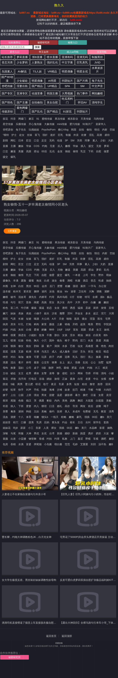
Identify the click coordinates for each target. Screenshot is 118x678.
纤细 (95, 373)
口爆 (23, 422)
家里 (44, 324)
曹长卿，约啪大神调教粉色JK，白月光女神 (26, 537)
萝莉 (106, 146)
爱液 (36, 329)
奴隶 (67, 389)
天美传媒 (86, 118)
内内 (57, 400)
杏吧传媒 (7, 86)
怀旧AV (82, 102)
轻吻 (79, 296)
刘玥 (93, 444)
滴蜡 (70, 280)
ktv (66, 291)
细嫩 (36, 417)
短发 (76, 384)
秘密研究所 (44, 42)
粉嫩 (67, 286)
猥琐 (44, 406)
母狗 (5, 367)
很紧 (13, 335)
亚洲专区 (22, 93)
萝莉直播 (22, 57)
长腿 (77, 280)
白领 (28, 329)
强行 (82, 356)
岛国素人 (7, 71)
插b (102, 296)
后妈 (46, 422)
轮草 (13, 389)
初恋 (49, 307)
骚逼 (41, 307)
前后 (90, 406)
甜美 (31, 422)
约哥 (51, 296)
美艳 (64, 400)
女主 (20, 373)
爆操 (33, 307)
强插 (87, 417)
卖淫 (108, 395)
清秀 (111, 411)
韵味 (36, 346)
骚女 (84, 318)
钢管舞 (32, 438)
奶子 (51, 356)
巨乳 (60, 134)
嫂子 (5, 395)
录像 (106, 356)
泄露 (5, 362)
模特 (5, 258)
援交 (91, 146)
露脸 (23, 280)
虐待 (107, 134)
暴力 (77, 395)
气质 (13, 318)
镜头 (59, 340)
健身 (28, 356)
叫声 (28, 389)
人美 (46, 427)
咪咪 (5, 335)
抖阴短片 (67, 80)
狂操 (20, 340)
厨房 (95, 307)
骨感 (41, 438)
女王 (99, 329)
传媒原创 (7, 111)
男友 (44, 395)
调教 (99, 291)
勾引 (13, 302)
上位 (13, 395)
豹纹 (49, 400)
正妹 (64, 378)
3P (66, 140)
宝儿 (5, 340)
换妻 (13, 367)
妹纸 (106, 329)
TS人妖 (37, 71)
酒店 (85, 280)
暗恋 (106, 351)
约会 (64, 422)
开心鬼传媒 (35, 124)
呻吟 (51, 329)
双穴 (20, 302)
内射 (104, 129)
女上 (62, 362)
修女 (20, 346)
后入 (60, 146)
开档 (75, 324)
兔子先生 (97, 80)
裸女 (53, 427)
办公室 (102, 286)
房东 (13, 324)
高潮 (99, 134)
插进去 (22, 335)
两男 (20, 384)
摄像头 (7, 280)
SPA (67, 86)
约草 (57, 438)
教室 (103, 411)
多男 (69, 384)
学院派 (107, 324)
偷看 (62, 280)
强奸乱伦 (52, 62)
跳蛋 (82, 433)
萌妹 (108, 275)
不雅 (49, 335)
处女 (21, 134)
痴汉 (28, 400)
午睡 (98, 389)
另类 (79, 140)
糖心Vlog (63, 129)
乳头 (75, 356)
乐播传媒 (21, 124)
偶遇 (41, 400)
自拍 (81, 129)
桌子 (36, 367)
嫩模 (67, 146)
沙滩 (59, 389)
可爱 (36, 356)
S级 (43, 367)
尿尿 (23, 427)
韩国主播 (52, 93)
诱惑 (72, 307)
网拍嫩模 (97, 93)
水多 (64, 346)
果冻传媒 (60, 118)
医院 (5, 318)
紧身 (72, 378)
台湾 (51, 433)
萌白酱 (58, 444)
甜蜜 (51, 395)
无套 (52, 146)
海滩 (51, 389)
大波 (106, 433)
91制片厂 (87, 124)
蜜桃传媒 (47, 118)
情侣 (97, 129)
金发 (60, 151)
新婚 (59, 433)
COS (36, 146)
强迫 (36, 395)
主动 (5, 373)
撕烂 (85, 395)
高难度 (89, 346)
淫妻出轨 (22, 86)
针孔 (20, 324)
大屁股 (89, 400)
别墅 (101, 362)
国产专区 (7, 93)
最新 (36, 362)
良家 (38, 427)
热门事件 (82, 93)
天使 (61, 318)
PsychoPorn (48, 129)
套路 (106, 422)
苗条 (28, 302)
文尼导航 (102, 52)
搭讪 (36, 151)
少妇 (102, 140)
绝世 (5, 356)
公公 (93, 362)
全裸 (95, 296)
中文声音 (97, 86)
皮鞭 (98, 406)
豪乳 (79, 417)
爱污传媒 (75, 124)
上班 (28, 395)
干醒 (90, 389)
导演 (75, 406)
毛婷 (75, 444)
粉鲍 (63, 417)
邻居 (5, 406)
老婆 (88, 378)
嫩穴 (5, 313)
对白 (13, 356)
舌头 (82, 351)
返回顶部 (67, 635)
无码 (51, 140)
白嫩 (93, 302)
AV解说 (22, 71)
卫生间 (82, 291)
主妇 (36, 411)
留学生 (97, 422)
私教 (64, 438)
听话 (38, 384)
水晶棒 (93, 427)
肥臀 (60, 286)
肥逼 (74, 367)
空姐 (112, 129)
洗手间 (22, 378)
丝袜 (29, 134)
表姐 (28, 313)
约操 (5, 329)
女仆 (72, 373)
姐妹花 (7, 427)
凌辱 (51, 373)
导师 (88, 373)
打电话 (32, 378)
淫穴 (103, 313)
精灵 (105, 367)
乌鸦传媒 (99, 118)
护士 (14, 134)
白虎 (46, 280)
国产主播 (22, 102)
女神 (13, 286)
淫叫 (70, 313)
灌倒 (20, 411)
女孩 (64, 335)
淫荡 (92, 318)
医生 (100, 318)
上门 (72, 438)
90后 (36, 286)
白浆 (82, 367)
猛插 (80, 307)
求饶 (13, 378)
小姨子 (38, 313)
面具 (76, 318)
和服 (20, 433)
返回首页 (51, 635)
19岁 (60, 329)
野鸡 (75, 340)
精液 (82, 389)
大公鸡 (45, 318)
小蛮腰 (22, 438)
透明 (64, 307)
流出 (13, 362)
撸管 (92, 384)
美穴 (109, 417)
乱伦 (52, 151)
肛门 (82, 340)
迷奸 (52, 134)
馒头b (44, 417)
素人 (95, 140)
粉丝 (84, 384)
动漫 (59, 140)
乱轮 (85, 362)
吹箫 (83, 134)
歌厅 (45, 384)
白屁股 (100, 400)
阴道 (5, 384)
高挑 (44, 302)
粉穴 (15, 422)
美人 (67, 411)
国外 (51, 340)
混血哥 (22, 296)
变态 (93, 280)
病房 (5, 324)
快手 (20, 389)
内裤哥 (43, 296)
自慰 (98, 151)
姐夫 (46, 313)
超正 (95, 313)
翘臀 (62, 313)
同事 (87, 140)
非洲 (36, 351)
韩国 (73, 129)
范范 (67, 444)
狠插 (13, 346)
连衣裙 (7, 291)
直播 (5, 146)
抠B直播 (37, 57)
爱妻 (28, 406)
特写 (87, 296)
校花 (98, 351)
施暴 (98, 356)
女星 (101, 395)
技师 (59, 411)
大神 (28, 433)
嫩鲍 (71, 417)
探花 (5, 118)
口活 (51, 406)
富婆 (28, 444)
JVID (97, 62)
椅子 (67, 340)
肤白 (57, 335)
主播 (13, 146)
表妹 (20, 313)
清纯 (103, 373)
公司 (28, 367)
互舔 (20, 351)
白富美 (97, 335)
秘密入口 (72, 42)
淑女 (54, 280)
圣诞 (88, 307)
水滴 (20, 444)
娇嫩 (44, 329)
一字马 (92, 286)
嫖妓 (49, 378)
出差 (13, 438)
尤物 (60, 269)
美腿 (20, 151)
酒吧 (103, 438)
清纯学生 (97, 102)
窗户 (49, 346)
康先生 (32, 296)
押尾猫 (38, 444)
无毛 (95, 411)
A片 (54, 318)
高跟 (28, 151)
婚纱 (67, 433)
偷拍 (89, 129)
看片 (20, 362)
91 (37, 118)
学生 (93, 275)
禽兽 (13, 411)
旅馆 (57, 378)
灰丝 (20, 329)
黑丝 (28, 286)
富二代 (14, 307)
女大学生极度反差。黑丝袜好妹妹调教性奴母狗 (29, 579)
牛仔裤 (25, 307)
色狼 (20, 400)
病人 (13, 406)
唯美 (90, 324)
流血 (5, 417)
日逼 (93, 395)
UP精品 (52, 86)
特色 (28, 340)
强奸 (45, 134)
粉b (106, 335)
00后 (44, 151)
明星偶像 (67, 71)
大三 (97, 367)
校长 (72, 422)
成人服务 (65, 351)
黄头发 (56, 422)
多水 (88, 313)
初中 (85, 302)
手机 (36, 389)
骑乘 (54, 362)
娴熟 (109, 427)
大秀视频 (67, 93)
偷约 (51, 411)
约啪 (89, 367)
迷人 (70, 362)
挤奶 (98, 433)
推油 (59, 291)
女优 (44, 433)
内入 (36, 406)
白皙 (80, 378)
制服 (68, 134)
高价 (67, 406)
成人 (54, 351)
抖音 (13, 118)
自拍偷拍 (37, 102)
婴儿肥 (29, 384)
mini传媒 (62, 124)
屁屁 (5, 351)
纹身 (41, 335)
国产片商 (82, 80)
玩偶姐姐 (34, 129)
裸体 (36, 373)
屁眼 (83, 329)
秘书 (13, 296)
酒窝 (13, 417)
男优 (36, 433)
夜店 (53, 384)
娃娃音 (7, 422)
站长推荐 (7, 57)
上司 (85, 275)
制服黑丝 (97, 57)
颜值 (51, 324)
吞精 (13, 444)
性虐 (101, 280)
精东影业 (73, 118)
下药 (90, 151)
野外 (101, 275)
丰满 (15, 280)
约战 (13, 329)
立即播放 (12, 231)
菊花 (5, 378)
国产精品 (37, 86)
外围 (5, 286)
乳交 (83, 151)
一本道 (76, 275)
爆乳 (13, 156)
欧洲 (28, 351)
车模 (95, 438)
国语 (75, 286)
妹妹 (13, 313)
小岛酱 (48, 444)
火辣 (5, 346)
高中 (70, 302)
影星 (102, 427)
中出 (95, 378)
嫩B (111, 444)
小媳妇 (32, 335)
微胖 (51, 367)
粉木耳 (17, 291)
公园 (20, 395)
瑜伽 (20, 356)
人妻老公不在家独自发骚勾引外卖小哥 (24, 494)
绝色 (103, 346)
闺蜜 (36, 302)
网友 (82, 406)
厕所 (83, 286)
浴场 (41, 378)
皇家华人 (101, 124)
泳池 (51, 291)
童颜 (5, 438)
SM (82, 86)
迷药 (44, 291)
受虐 (91, 329)
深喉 (5, 433)
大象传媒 (49, 124)
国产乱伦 (37, 111)
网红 (13, 140)
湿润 (107, 384)
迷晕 (73, 291)
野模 (88, 438)
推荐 (100, 384)
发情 (103, 307)
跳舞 (72, 400)
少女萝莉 (22, 62)
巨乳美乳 (82, 62)
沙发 (54, 313)
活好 (75, 351)
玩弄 (44, 356)
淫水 (72, 335)
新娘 (75, 433)
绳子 (106, 406)
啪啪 (69, 318)
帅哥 (28, 362)
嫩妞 (106, 302)
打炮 (28, 324)
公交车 (45, 362)
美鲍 (44, 411)
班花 (90, 351)
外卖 (76, 134)
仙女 (80, 346)
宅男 (107, 318)
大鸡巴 (107, 389)
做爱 (106, 151)
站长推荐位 (15, 42)
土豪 (59, 324)
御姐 (67, 151)
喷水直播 (52, 57)
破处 (13, 373)
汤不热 (102, 444)
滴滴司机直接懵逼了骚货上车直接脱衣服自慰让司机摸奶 (34, 622)
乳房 (39, 422)
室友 (75, 329)
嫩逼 (13, 151)
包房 (5, 444)
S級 (13, 384)
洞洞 (57, 346)
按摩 (111, 378)
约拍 (49, 438)
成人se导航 (73, 52)
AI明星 (52, 80)
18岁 (68, 329)
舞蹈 (80, 400)
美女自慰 (52, 102)
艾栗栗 (84, 444)
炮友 (39, 280)
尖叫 (88, 422)
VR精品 (52, 71)
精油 (80, 335)
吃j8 (15, 427)
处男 (28, 373)
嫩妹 (20, 146)
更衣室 (27, 291)
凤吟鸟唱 (62, 296)
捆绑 (36, 291)
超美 (82, 324)
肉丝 (111, 346)
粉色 (5, 307)
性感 (5, 302)
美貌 (108, 400)
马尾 (13, 433)
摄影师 (69, 395)
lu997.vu (24, 12)
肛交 (28, 140)
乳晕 (61, 384)
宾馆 (111, 307)
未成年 (76, 411)
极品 (109, 296)
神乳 (58, 367)
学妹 (28, 146)
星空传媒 (8, 124)
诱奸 (90, 433)
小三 (30, 427)
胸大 (36, 340)
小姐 (111, 373)
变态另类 (7, 62)
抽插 (108, 280)
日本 (20, 140)
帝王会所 (43, 52)
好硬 (5, 389)
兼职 (111, 438)
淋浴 (88, 335)
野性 (98, 324)
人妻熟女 (37, 62)
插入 (83, 146)
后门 (52, 286)
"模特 (6, 134)
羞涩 (80, 438)
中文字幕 (67, 62)
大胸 (91, 291)
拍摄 (44, 389)
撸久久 (59, 5)
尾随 (13, 400)
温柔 (59, 395)
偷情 (75, 151)
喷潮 (13, 340)
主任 (80, 422)
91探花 (67, 111)
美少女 (61, 302)
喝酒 (36, 318)
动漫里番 (37, 93)
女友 (57, 307)
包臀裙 (87, 411)
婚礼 (59, 406)
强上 (90, 356)
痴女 (28, 346)
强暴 (77, 362)
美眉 (98, 340)
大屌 (111, 313)
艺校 (72, 346)
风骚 (106, 340)
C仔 (72, 296)
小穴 (44, 340)
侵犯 (64, 373)
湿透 (13, 351)
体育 (28, 417)
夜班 (5, 400)
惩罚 (75, 389)
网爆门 (22, 118)
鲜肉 (36, 324)
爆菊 (31, 280)
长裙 (20, 318)
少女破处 (22, 80)
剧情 (5, 140)
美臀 (5, 411)
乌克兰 (45, 351)
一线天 (54, 417)
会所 (44, 286)
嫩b (102, 417)
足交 (44, 140)
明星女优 (82, 71)
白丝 (20, 286)
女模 (103, 378)
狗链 (28, 411)
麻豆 (31, 118)
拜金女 (79, 313)
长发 (90, 340)
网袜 (80, 373)
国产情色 (7, 102)
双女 (51, 302)
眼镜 (66, 367)
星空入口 (14, 52)
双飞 (37, 134)
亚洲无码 (82, 57)
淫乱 (91, 134)
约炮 (44, 146)
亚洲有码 (67, 57)
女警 (44, 373)
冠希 (67, 356)
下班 (20, 406)
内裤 (59, 356)
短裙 (28, 318)
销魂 (67, 324)
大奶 (110, 140)
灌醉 (106, 291)
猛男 (108, 362)
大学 (77, 302)
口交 (36, 140)
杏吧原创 (8, 129)
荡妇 (20, 367)
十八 (20, 417)
